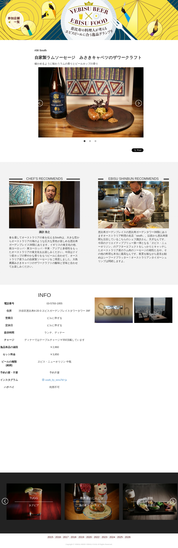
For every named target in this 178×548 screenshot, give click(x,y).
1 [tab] (84, 141)
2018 (73, 537)
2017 (66, 537)
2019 (81, 537)
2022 (97, 537)
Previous (39, 103)
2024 (112, 537)
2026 (127, 537)
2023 (104, 537)
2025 (120, 537)
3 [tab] (95, 141)
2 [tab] (90, 141)
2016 (58, 537)
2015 (50, 537)
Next (138, 103)
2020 (89, 537)
